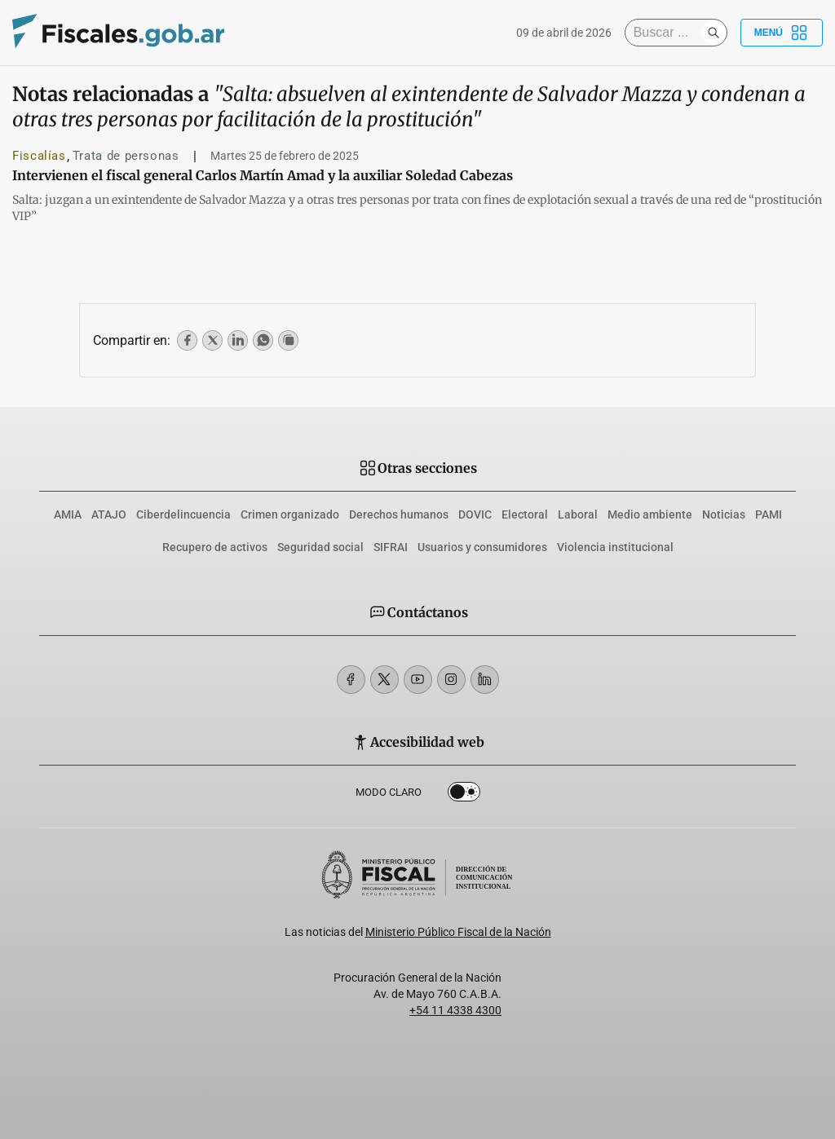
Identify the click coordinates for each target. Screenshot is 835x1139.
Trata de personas (126, 155)
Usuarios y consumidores (482, 547)
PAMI (768, 514)
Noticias (723, 514)
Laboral (578, 514)
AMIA (68, 514)
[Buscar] (667, 32)
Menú (781, 32)
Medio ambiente (649, 514)
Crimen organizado (290, 514)
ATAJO (108, 514)
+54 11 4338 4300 (455, 1010)
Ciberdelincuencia (183, 514)
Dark (463, 795)
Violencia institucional (615, 547)
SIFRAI (390, 547)
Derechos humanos (398, 514)
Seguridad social (320, 547)
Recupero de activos (214, 547)
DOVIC (475, 514)
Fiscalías (39, 155)
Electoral (524, 514)
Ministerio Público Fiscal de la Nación (458, 931)
